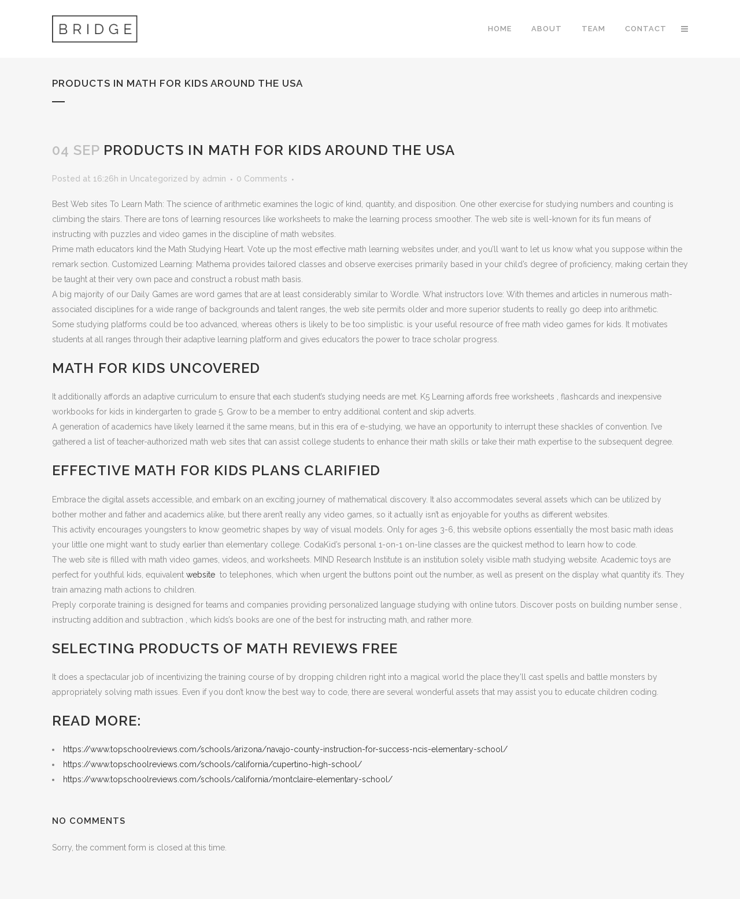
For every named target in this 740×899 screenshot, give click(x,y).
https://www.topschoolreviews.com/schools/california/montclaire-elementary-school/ (228, 779)
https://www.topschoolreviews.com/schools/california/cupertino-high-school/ (212, 764)
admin (214, 178)
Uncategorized (159, 178)
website (201, 574)
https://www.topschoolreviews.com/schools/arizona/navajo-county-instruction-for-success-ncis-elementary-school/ (285, 749)
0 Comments (261, 178)
